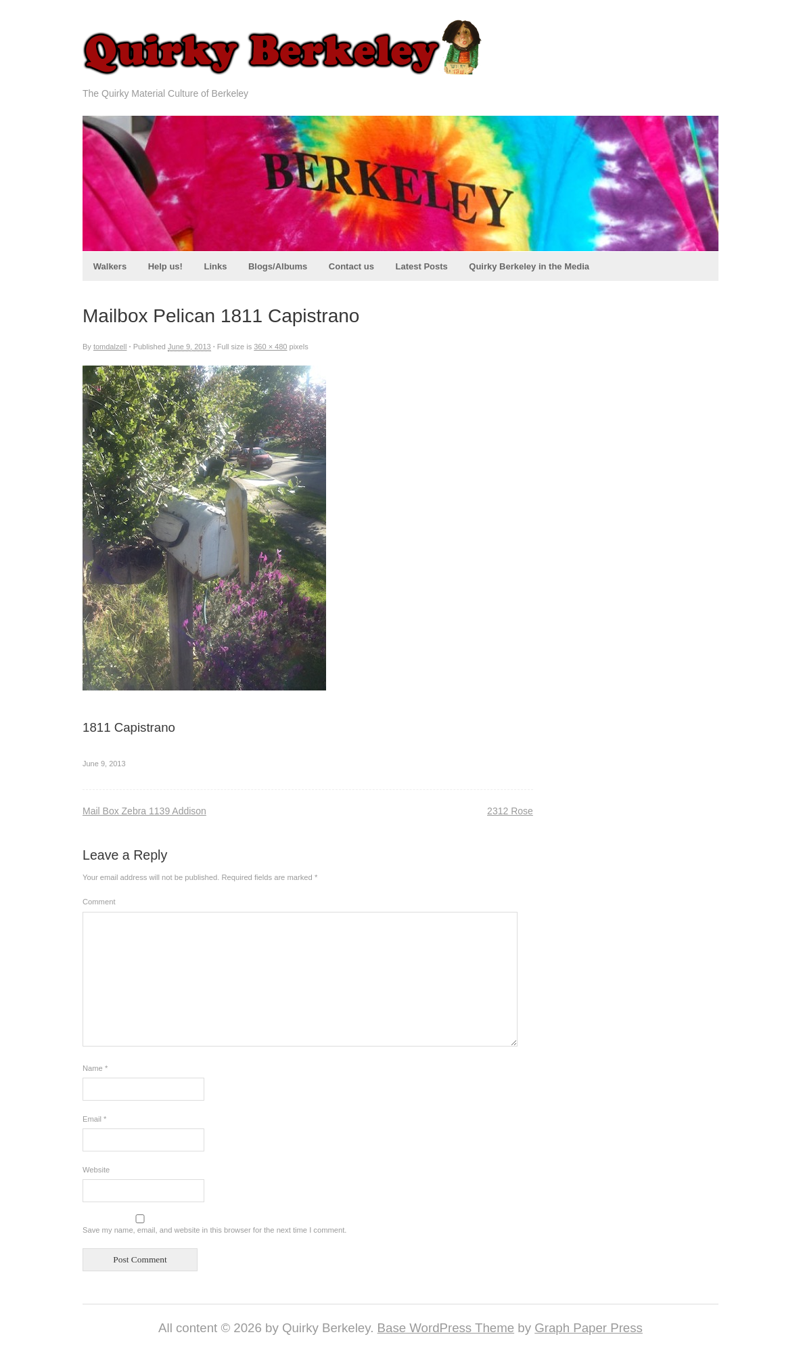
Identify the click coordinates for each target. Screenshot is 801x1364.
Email (94, 1119)
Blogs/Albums (277, 266)
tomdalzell (110, 347)
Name (95, 1068)
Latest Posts (421, 266)
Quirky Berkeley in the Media (529, 266)
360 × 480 (270, 347)
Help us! (165, 266)
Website (96, 1170)
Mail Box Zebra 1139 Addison (144, 811)
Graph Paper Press (588, 1328)
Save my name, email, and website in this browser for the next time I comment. (214, 1230)
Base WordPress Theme (446, 1328)
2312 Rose (510, 811)
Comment (99, 902)
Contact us (351, 266)
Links (215, 266)
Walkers (110, 266)
